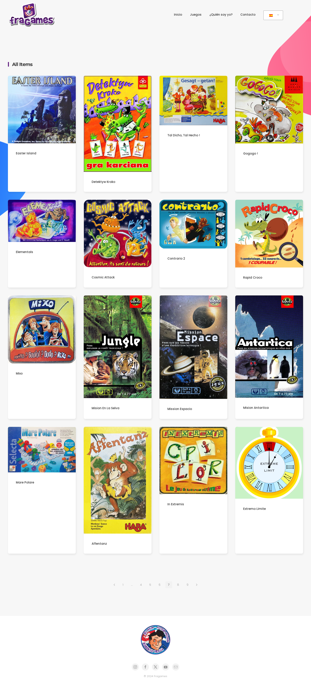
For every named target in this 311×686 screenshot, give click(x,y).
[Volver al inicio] (33, 14)
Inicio (178, 14)
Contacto (247, 14)
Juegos (196, 14)
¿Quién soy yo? (220, 14)
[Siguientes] (196, 585)
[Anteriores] (114, 585)
